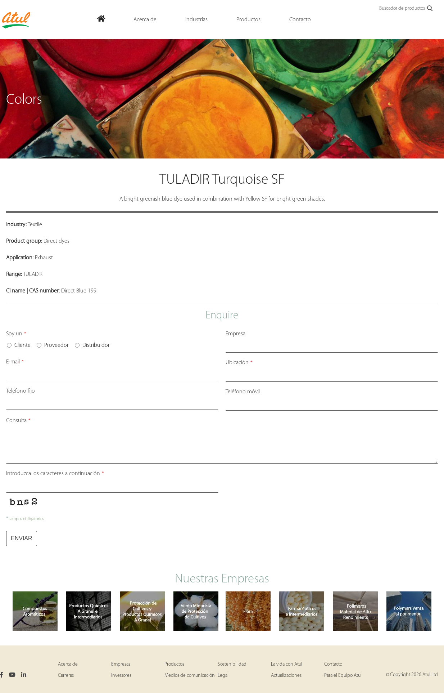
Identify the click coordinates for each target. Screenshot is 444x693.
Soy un (16, 334)
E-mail (15, 362)
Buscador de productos (406, 8)
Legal (223, 675)
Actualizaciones (286, 675)
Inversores (121, 675)
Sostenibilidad (232, 664)
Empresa (235, 334)
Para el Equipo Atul (343, 675)
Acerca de (68, 664)
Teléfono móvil (243, 392)
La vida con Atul (286, 664)
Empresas (120, 664)
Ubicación (239, 363)
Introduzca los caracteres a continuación (55, 474)
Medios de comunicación (189, 675)
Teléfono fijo (20, 391)
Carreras (66, 675)
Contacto (333, 664)
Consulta (18, 421)
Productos (174, 664)
